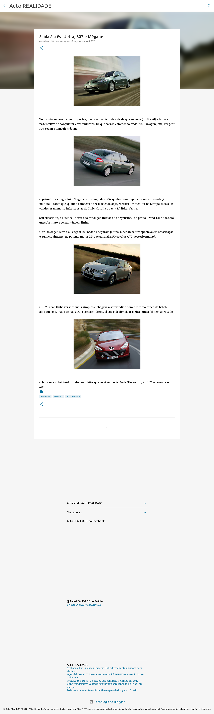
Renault (58, 396)
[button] (41, 48)
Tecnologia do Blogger (107, 701)
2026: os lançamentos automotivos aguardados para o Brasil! (102, 690)
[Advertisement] (107, 467)
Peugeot (45, 396)
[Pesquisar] (209, 6)
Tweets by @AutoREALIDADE (84, 604)
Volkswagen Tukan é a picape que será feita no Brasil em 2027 (102, 680)
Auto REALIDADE (30, 6)
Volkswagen (73, 396)
